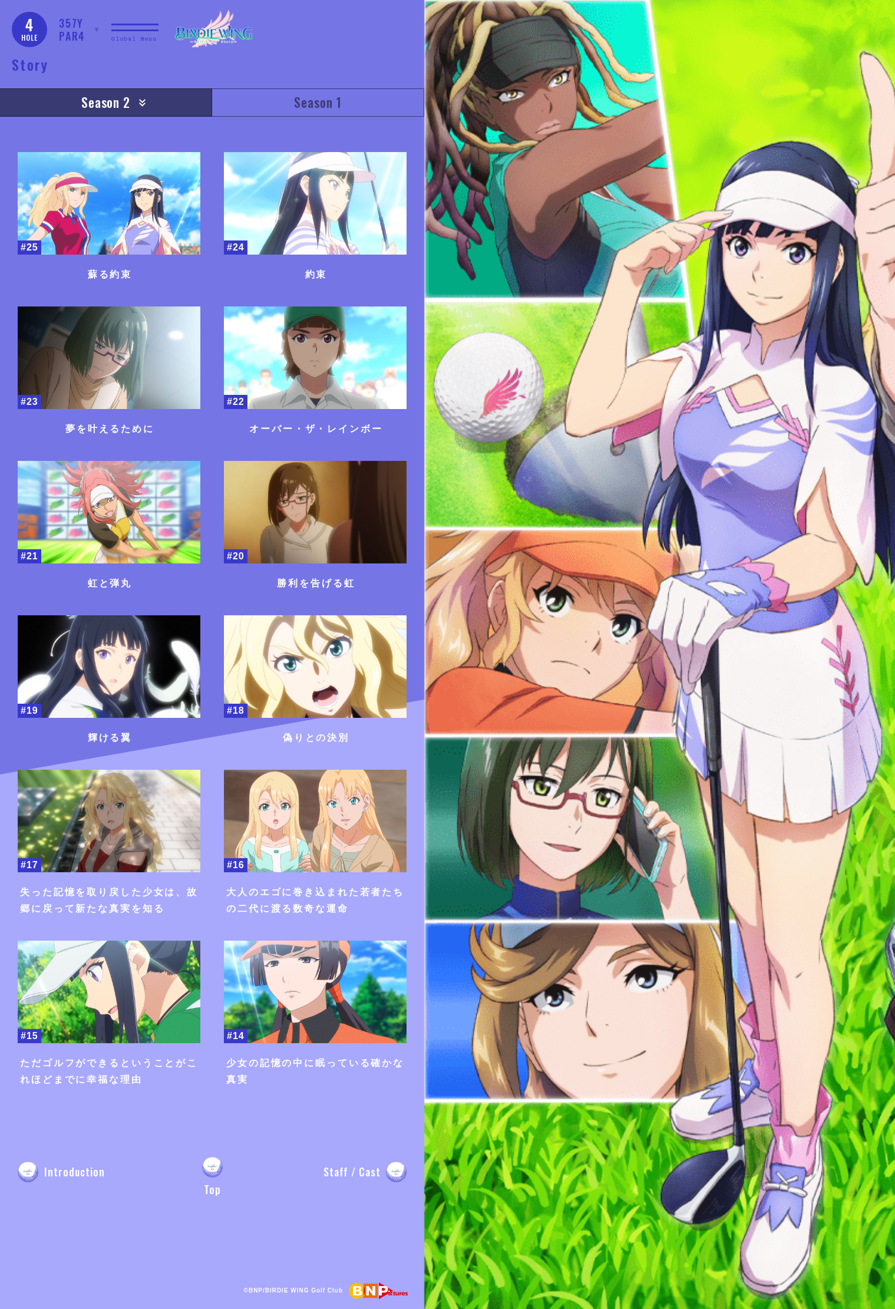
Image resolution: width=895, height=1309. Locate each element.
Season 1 (318, 102)
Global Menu (134, 39)
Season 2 (106, 102)
